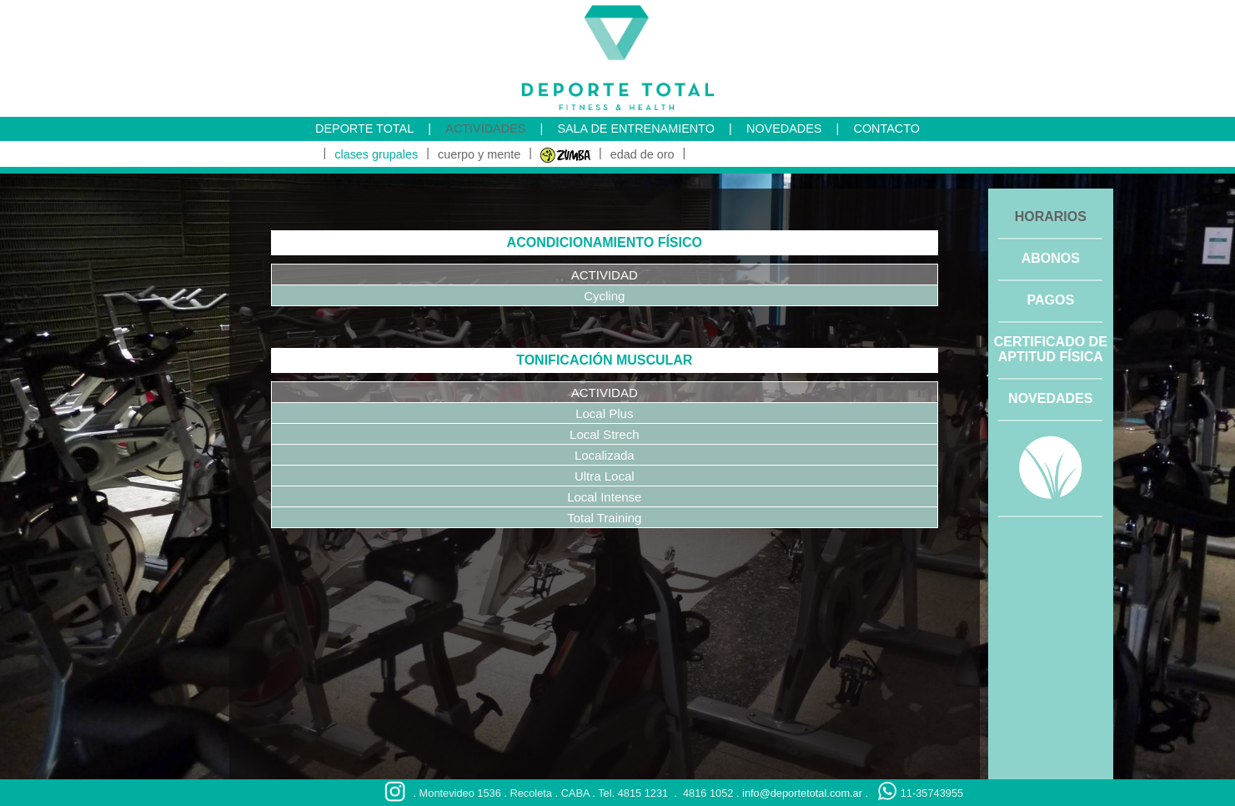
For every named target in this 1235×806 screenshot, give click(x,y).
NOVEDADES (783, 128)
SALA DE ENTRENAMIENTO (635, 128)
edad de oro (642, 154)
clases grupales (376, 154)
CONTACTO (886, 128)
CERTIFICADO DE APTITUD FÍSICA (1050, 349)
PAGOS (1050, 300)
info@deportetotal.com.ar (802, 793)
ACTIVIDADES (485, 128)
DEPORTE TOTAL (364, 128)
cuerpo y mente (479, 154)
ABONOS (1051, 258)
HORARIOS (1051, 216)
